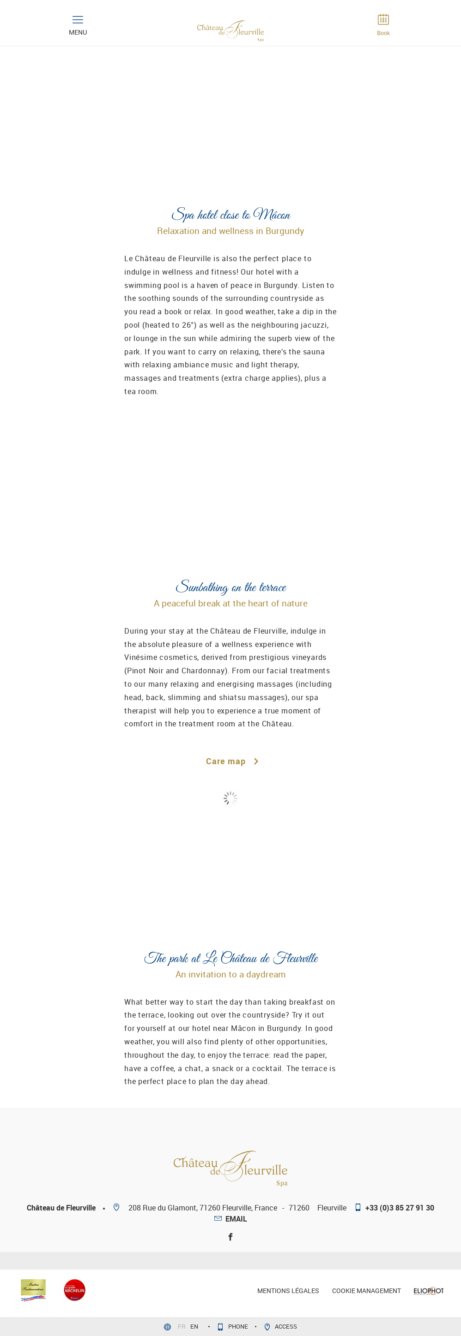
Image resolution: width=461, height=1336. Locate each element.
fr (182, 1326)
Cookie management (366, 1290)
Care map (230, 761)
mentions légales (288, 1290)
